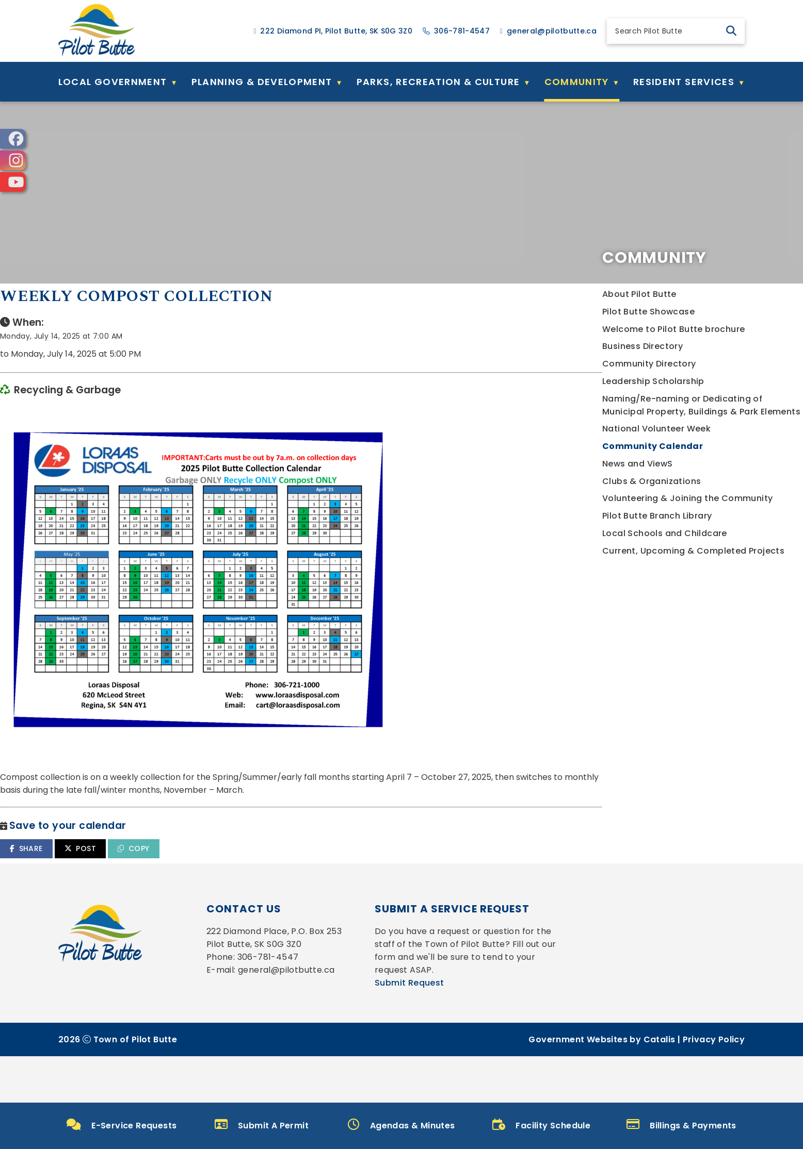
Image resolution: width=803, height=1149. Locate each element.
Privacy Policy (714, 1086)
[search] (667, 31)
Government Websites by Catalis (601, 1086)
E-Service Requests (122, 1125)
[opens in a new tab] (13, 138)
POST (307, 869)
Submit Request (409, 1029)
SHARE (252, 869)
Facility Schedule (541, 1125)
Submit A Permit (262, 1125)
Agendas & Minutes (401, 1125)
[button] (731, 31)
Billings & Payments (681, 1125)
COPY (360, 869)
